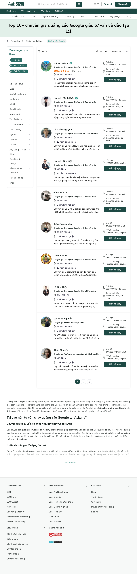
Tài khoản (59, 11)
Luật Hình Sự (55, 511)
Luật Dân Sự (55, 497)
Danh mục (11, 11)
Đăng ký (108, 4)
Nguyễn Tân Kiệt (63, 161)
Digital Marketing (49, 16)
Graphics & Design (14, 161)
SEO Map (11, 497)
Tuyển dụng (97, 497)
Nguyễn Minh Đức (64, 98)
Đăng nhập (122, 4)
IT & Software (16, 124)
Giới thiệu (96, 501)
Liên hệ (94, 511)
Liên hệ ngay (115, 79)
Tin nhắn (45, 11)
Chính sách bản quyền (17, 543)
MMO (83, 16)
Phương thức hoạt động (102, 506)
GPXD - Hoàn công (16, 521)
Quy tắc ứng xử (14, 548)
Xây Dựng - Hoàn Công (17, 152)
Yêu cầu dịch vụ (28, 11)
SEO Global (12, 501)
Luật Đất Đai (55, 521)
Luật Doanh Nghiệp (58, 506)
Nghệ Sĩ (13, 134)
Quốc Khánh (60, 255)
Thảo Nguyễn (61, 350)
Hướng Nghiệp (16, 177)
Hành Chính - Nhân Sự (15, 170)
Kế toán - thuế (17, 16)
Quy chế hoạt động (16, 558)
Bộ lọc (43, 51)
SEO (9, 492)
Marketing (69, 16)
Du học (12, 144)
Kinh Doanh (98, 16)
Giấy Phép (54, 516)
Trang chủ (15, 41)
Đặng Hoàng (61, 63)
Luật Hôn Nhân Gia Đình (61, 501)
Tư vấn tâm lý (15, 119)
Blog (93, 492)
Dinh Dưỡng (15, 129)
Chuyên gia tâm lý (15, 511)
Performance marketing (18, 516)
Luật (33, 16)
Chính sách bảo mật (16, 534)
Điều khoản (12, 539)
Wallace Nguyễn (63, 318)
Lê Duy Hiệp (60, 287)
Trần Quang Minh (63, 224)
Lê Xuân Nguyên (63, 129)
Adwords (11, 506)
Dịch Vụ (13, 139)
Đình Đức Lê (61, 192)
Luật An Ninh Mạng (58, 492)
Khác (11, 182)
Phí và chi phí (13, 553)
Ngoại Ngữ (115, 16)
